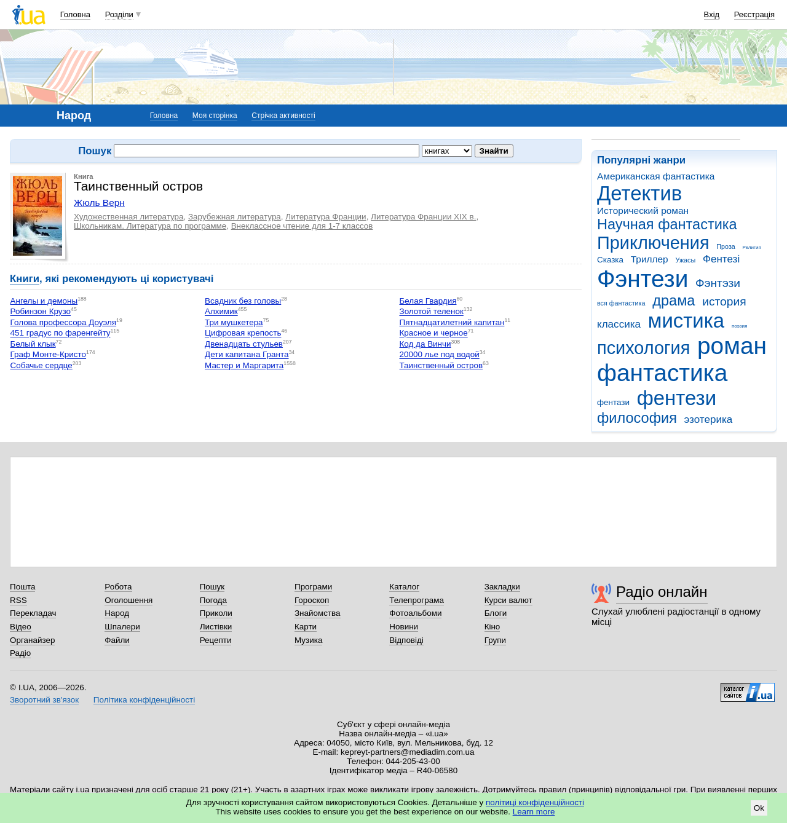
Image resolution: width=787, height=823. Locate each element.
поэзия (739, 326)
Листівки (216, 626)
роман (732, 346)
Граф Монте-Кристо (48, 355)
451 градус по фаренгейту (60, 333)
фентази (613, 402)
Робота (118, 586)
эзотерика (708, 419)
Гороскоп (312, 600)
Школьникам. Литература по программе (150, 225)
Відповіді (406, 640)
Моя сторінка (214, 115)
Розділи (119, 14)
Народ (117, 613)
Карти (306, 626)
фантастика (662, 373)
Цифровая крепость (243, 333)
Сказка (610, 259)
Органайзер (32, 640)
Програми (313, 586)
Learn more (534, 811)
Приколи (216, 613)
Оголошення (128, 600)
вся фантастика (621, 303)
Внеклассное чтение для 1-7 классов (302, 225)
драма (673, 301)
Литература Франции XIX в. (423, 216)
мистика (686, 320)
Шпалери (122, 626)
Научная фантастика (667, 224)
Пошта (22, 586)
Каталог (404, 586)
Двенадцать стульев (244, 343)
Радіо (20, 653)
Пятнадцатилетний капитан (452, 322)
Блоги (495, 613)
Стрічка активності (283, 115)
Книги (24, 279)
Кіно (492, 626)
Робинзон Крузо (40, 312)
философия (637, 418)
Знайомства (318, 613)
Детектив (639, 193)
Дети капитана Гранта (246, 355)
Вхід (712, 14)
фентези (676, 398)
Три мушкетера (234, 322)
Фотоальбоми (415, 613)
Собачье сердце (41, 365)
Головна (75, 14)
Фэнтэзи (717, 283)
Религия (752, 247)
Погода (213, 600)
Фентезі (721, 259)
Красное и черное (434, 333)
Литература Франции (325, 216)
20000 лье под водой (440, 355)
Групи (495, 640)
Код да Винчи (425, 343)
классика (619, 324)
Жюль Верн (99, 202)
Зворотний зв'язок (44, 699)
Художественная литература (129, 216)
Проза (725, 246)
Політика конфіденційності (144, 699)
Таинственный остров (441, 365)
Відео (20, 626)
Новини (403, 626)
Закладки (502, 586)
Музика (308, 640)
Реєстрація (754, 14)
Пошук (212, 586)
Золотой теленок (432, 312)
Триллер (649, 259)
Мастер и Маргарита (244, 365)
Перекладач (33, 613)
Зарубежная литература (234, 216)
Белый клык (33, 343)
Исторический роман (643, 210)
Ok (759, 808)
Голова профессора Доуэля (63, 322)
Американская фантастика (655, 176)
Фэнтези (642, 279)
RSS (18, 600)
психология (643, 348)
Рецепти (216, 640)
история (724, 301)
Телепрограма (416, 600)
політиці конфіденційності (535, 802)
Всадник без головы (243, 300)
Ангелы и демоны (44, 300)
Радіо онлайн (662, 591)
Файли (117, 640)
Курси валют (508, 600)
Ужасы (685, 260)
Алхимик (221, 312)
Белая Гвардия (428, 300)
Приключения (653, 243)
